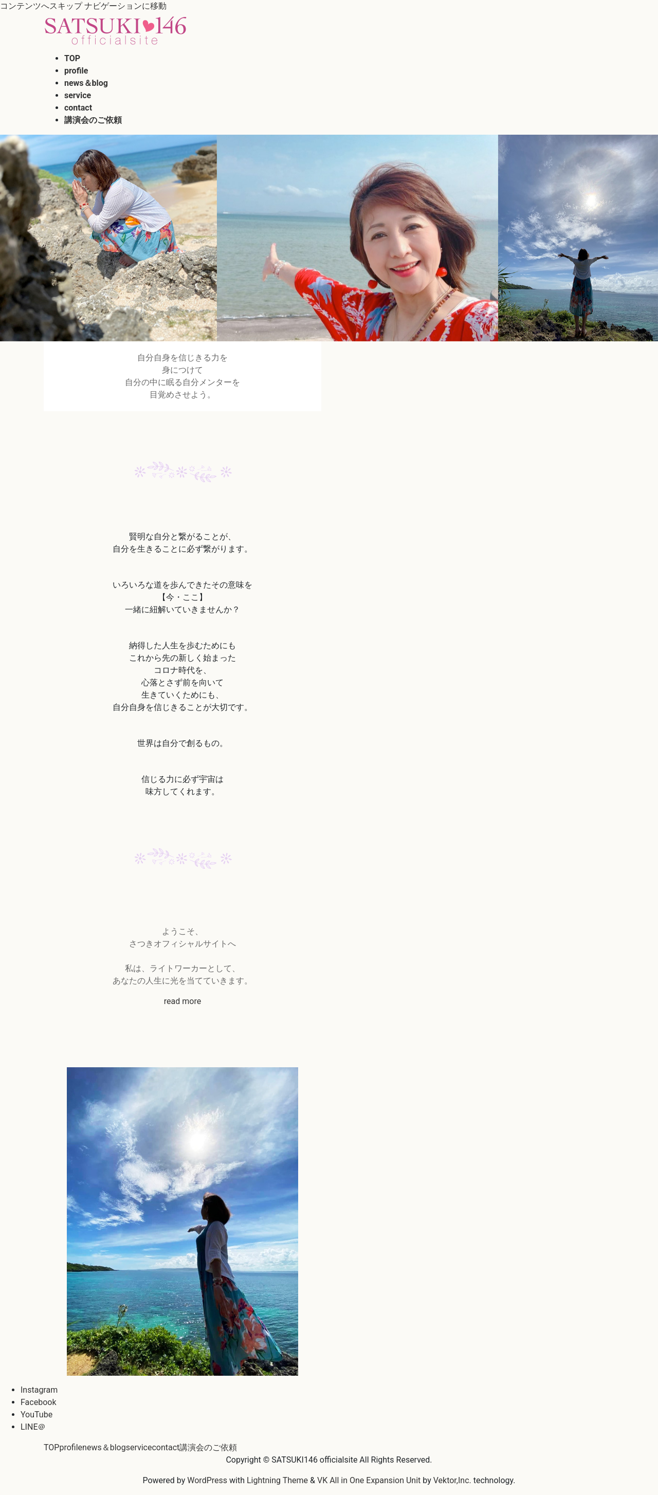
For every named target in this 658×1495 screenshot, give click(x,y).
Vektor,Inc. (452, 1480)
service (139, 1447)
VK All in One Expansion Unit (369, 1480)
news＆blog (104, 1447)
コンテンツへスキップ (41, 6)
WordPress (207, 1480)
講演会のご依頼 (208, 1447)
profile (70, 1447)
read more (182, 1001)
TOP (51, 1447)
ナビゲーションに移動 (125, 6)
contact (165, 1447)
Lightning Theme (277, 1480)
